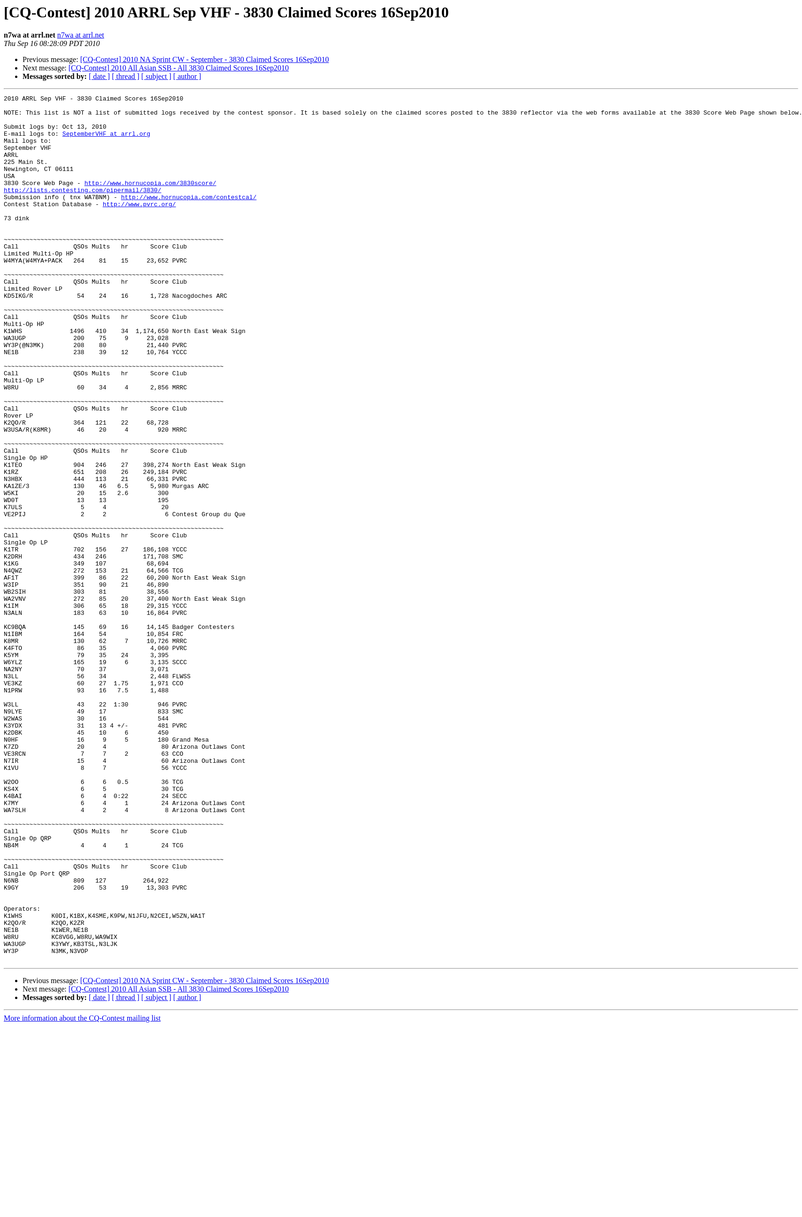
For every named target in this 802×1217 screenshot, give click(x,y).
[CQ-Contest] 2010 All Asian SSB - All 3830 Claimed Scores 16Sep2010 (179, 68)
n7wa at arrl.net (80, 35)
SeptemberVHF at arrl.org (106, 142)
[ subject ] (156, 76)
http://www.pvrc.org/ (139, 226)
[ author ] (187, 76)
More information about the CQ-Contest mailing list (82, 1191)
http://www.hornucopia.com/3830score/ (150, 201)
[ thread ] (125, 76)
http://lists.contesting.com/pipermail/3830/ (82, 209)
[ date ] (99, 76)
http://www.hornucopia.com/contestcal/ (189, 218)
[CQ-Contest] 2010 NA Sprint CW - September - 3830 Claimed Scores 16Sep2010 (204, 59)
